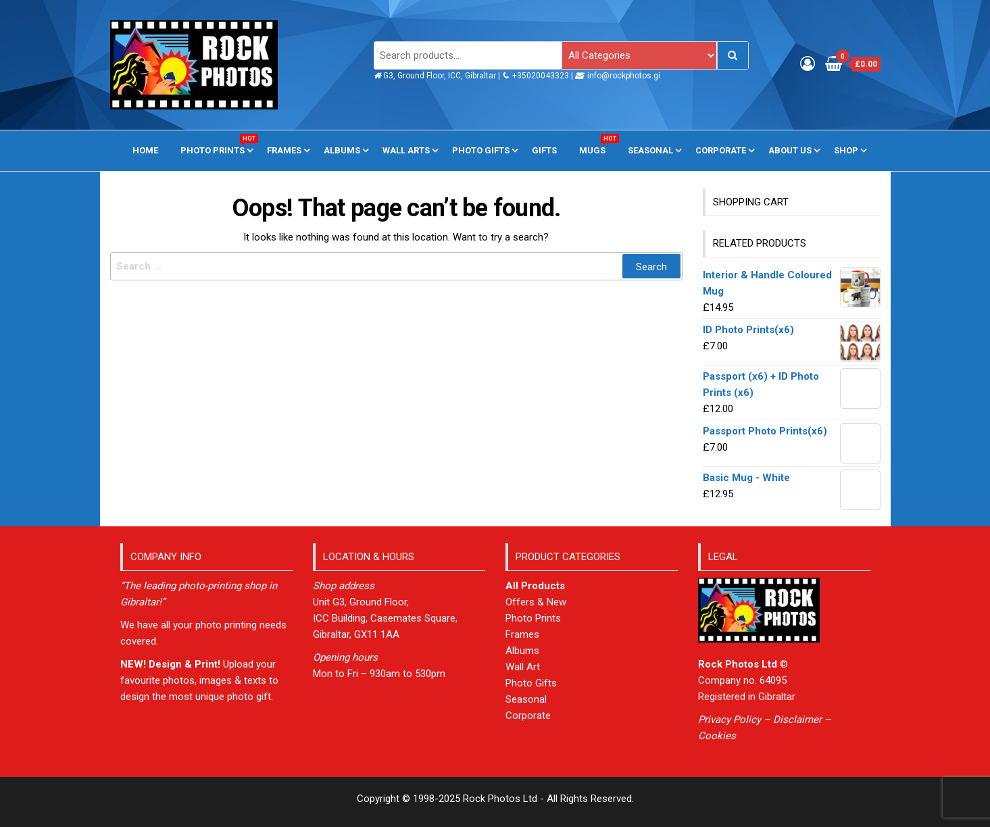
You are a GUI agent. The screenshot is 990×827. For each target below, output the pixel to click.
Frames (284, 150)
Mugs (597, 144)
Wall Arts (406, 150)
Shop (846, 150)
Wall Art (522, 667)
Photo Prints (217, 144)
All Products (535, 586)
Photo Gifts (481, 150)
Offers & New (535, 602)
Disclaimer (797, 719)
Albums (342, 150)
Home (145, 150)
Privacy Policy (729, 719)
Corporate (720, 150)
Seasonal (650, 150)
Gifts (544, 150)
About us (790, 150)
